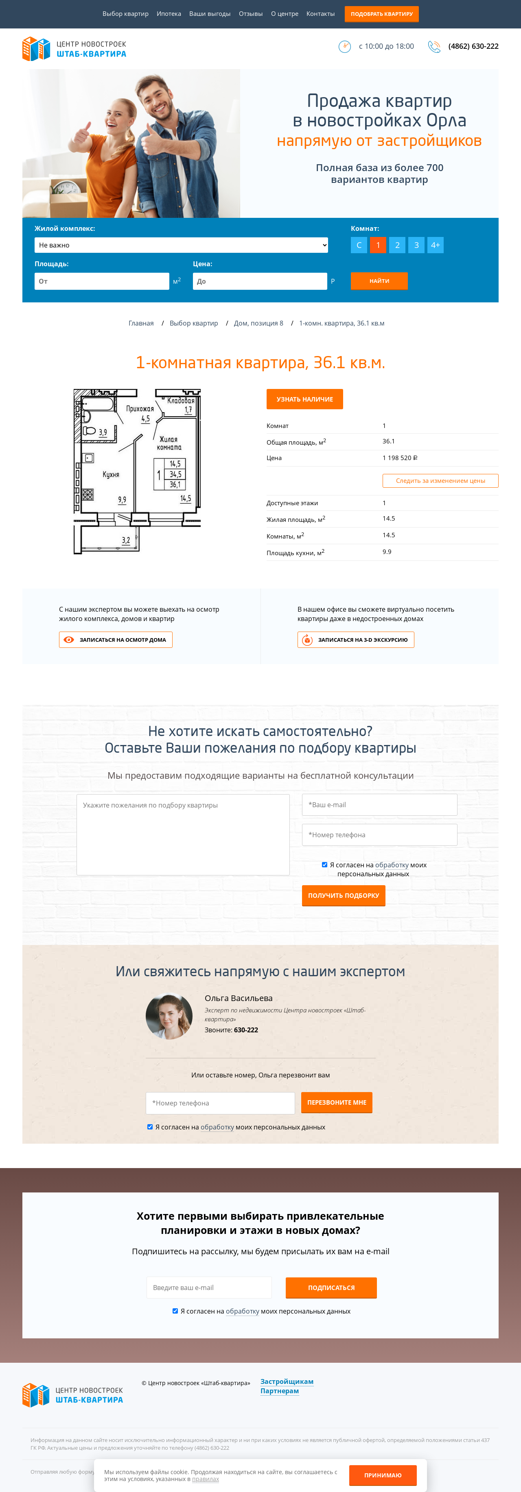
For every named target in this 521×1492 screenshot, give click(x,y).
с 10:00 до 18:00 (386, 46)
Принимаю (383, 1475)
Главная (141, 323)
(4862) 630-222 (474, 46)
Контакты (320, 13)
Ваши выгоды (210, 13)
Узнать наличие (305, 399)
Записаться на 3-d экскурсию (363, 639)
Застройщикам (287, 1381)
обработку (392, 864)
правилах (205, 1479)
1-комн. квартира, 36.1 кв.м (342, 323)
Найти (380, 281)
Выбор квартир (126, 13)
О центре (284, 13)
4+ (435, 244)
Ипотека (169, 13)
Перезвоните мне (336, 1102)
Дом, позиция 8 (259, 323)
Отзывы (251, 13)
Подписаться (331, 1288)
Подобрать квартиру (382, 13)
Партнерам (279, 1390)
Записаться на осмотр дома (123, 639)
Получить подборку (343, 895)
